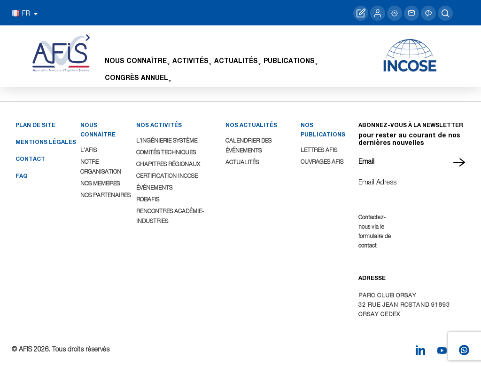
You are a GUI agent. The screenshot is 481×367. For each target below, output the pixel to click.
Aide (428, 13)
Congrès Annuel (136, 77)
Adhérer (360, 13)
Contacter (411, 13)
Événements (154, 187)
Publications (289, 60)
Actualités (236, 60)
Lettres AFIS (319, 149)
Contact (30, 158)
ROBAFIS (147, 199)
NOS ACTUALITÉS (251, 124)
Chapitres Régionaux (168, 164)
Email (366, 161)
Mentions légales (46, 141)
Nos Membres (100, 183)
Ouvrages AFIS (322, 161)
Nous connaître (136, 60)
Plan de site (35, 124)
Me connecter (377, 13)
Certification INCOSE (167, 175)
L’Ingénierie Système (166, 140)
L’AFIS (88, 149)
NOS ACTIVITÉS (159, 124)
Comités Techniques (166, 152)
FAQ (22, 175)
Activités (190, 60)
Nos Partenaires (105, 195)
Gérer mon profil (394, 13)
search (445, 13)
